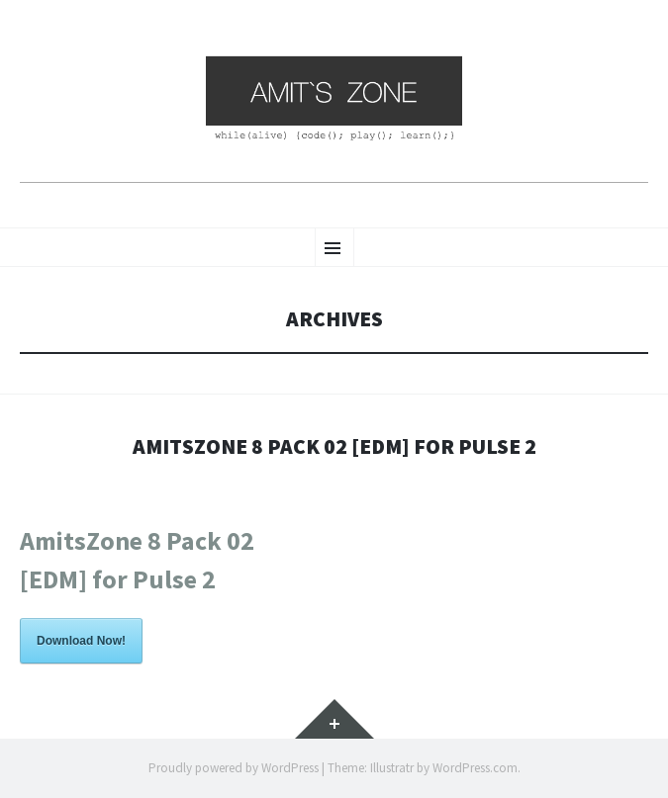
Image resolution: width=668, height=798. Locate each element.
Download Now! (81, 641)
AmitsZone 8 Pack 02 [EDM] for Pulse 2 (334, 446)
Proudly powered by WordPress (233, 767)
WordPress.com (475, 767)
